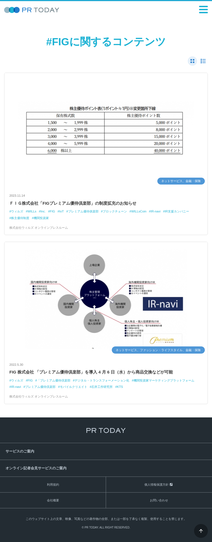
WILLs (32, 211)
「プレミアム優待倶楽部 (53, 380)
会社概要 (53, 500)
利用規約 (53, 484)
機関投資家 (41, 218)
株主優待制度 (20, 218)
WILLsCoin (138, 211)
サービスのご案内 (20, 451)
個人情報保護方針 (156, 484)
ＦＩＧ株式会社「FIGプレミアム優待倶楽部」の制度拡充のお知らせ (72, 203)
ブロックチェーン (115, 211)
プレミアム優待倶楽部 (40, 386)
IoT (61, 211)
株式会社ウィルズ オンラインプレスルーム (38, 227)
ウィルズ (17, 211)
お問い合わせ (159, 500)
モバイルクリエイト (73, 386)
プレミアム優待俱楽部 (83, 211)
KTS (120, 386)
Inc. (43, 211)
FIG (52, 211)
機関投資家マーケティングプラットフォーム (164, 380)
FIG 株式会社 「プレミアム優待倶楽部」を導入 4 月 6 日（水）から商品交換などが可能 (91, 372)
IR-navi (156, 211)
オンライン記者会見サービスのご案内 (36, 468)
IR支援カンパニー (177, 211)
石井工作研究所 (102, 386)
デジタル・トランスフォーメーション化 (102, 380)
